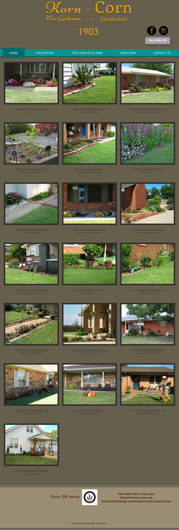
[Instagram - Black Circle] (163, 30)
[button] (128, 53)
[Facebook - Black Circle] (151, 30)
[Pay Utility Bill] (157, 40)
